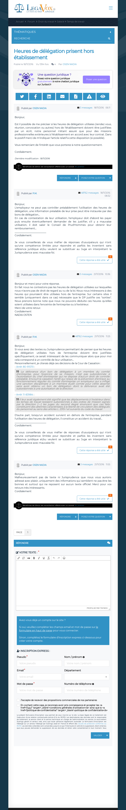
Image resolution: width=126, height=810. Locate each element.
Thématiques (63, 32)
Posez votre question (96, 178)
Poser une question (96, 79)
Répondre (69, 178)
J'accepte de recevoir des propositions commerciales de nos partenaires (59, 700)
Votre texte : (27, 552)
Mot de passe (25, 684)
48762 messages (90, 192)
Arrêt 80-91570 (25, 366)
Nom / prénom (74, 657)
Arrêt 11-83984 (24, 394)
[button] (18, 558)
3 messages (86, 107)
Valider (101, 735)
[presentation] (19, 558)
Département (72, 670)
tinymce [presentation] (104, 608)
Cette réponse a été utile (96, 259)
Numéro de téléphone (79, 684)
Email (20, 670)
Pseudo (21, 657)
